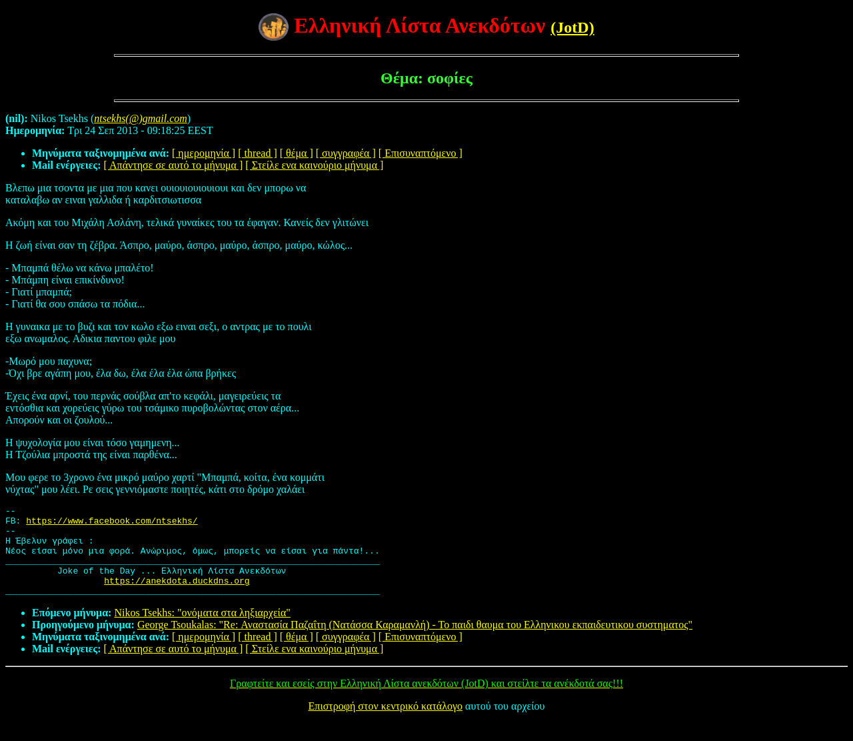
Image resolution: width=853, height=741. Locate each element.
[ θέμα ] (296, 153)
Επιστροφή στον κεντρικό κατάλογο (385, 724)
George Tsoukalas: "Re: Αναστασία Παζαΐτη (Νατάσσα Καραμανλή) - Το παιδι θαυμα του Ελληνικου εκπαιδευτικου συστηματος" (414, 642)
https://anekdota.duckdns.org (176, 596)
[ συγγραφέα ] (346, 153)
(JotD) (572, 27)
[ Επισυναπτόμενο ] (420, 153)
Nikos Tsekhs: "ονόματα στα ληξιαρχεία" (202, 630)
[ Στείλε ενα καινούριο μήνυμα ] (314, 165)
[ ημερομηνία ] (203, 153)
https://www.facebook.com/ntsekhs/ (111, 524)
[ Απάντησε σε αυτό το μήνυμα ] (173, 165)
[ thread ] (257, 153)
